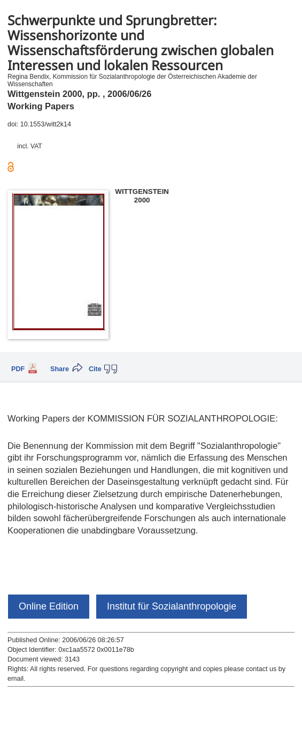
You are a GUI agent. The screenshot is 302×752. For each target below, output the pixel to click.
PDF (18, 369)
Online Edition (49, 606)
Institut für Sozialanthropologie (171, 606)
